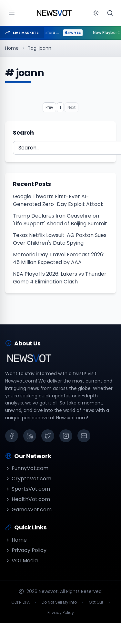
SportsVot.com (27, 489)
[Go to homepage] (54, 13)
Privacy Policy (25, 550)
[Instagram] (65, 435)
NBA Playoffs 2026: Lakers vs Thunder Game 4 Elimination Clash (59, 277)
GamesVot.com (28, 509)
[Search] (110, 13)
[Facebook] (11, 435)
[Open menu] (11, 12)
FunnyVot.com (26, 468)
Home (12, 48)
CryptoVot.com (28, 478)
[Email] (83, 435)
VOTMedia (21, 560)
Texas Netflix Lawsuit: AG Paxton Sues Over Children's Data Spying (59, 239)
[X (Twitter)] (47, 435)
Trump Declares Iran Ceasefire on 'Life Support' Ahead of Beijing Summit (60, 219)
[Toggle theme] (96, 13)
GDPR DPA (20, 602)
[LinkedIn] (29, 435)
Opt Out (96, 602)
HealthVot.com (27, 499)
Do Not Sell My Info (59, 602)
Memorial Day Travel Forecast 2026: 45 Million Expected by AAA (58, 258)
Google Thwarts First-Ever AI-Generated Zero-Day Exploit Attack (58, 200)
